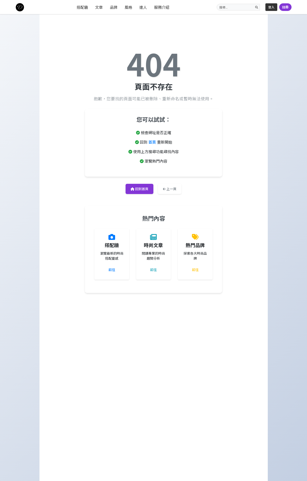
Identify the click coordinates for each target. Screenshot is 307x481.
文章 (99, 7)
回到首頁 (139, 188)
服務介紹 (161, 7)
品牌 (113, 7)
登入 (271, 7)
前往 (111, 269)
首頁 (152, 142)
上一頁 (169, 188)
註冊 (285, 7)
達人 (143, 7)
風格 (128, 7)
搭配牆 (82, 7)
